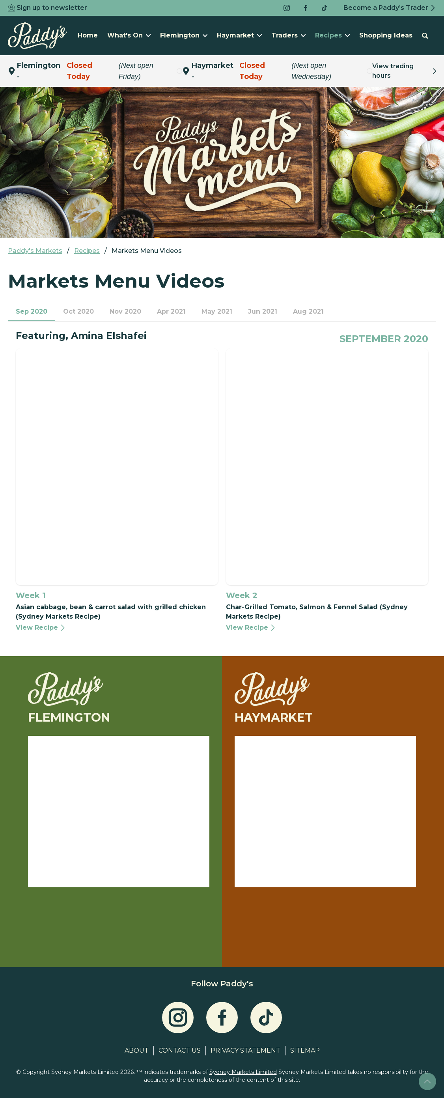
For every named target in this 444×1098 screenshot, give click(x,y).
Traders (288, 35)
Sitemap (305, 1050)
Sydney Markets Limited (243, 1072)
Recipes (332, 35)
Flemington (183, 35)
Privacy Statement (245, 1050)
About (137, 1050)
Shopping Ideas (385, 35)
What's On (129, 35)
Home (88, 35)
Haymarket (239, 35)
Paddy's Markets (35, 250)
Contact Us (180, 1050)
